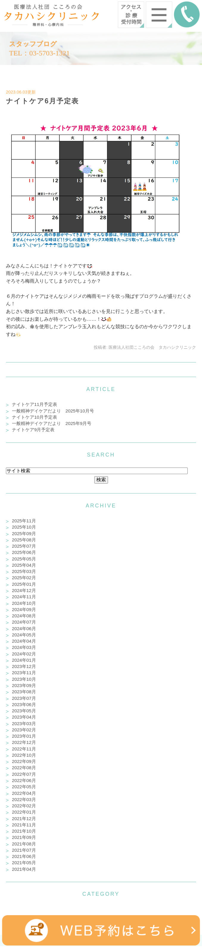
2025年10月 (24, 526)
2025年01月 (24, 584)
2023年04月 (24, 716)
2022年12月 (24, 742)
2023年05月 (24, 710)
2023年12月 (24, 666)
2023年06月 (24, 704)
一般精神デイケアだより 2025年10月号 (53, 410)
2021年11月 (24, 824)
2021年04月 (24, 869)
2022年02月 (24, 805)
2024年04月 (24, 641)
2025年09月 (24, 533)
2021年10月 (24, 831)
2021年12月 (24, 818)
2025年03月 (24, 571)
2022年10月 (24, 755)
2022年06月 (24, 780)
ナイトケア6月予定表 (42, 101)
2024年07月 (24, 621)
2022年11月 (24, 748)
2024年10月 (24, 603)
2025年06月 (24, 552)
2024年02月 (24, 653)
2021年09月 (24, 837)
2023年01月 (24, 736)
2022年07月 (24, 774)
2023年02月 (24, 729)
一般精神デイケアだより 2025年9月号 (51, 423)
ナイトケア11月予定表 (34, 404)
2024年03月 (24, 647)
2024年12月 (24, 590)
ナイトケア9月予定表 (33, 429)
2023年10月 (24, 679)
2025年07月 (24, 546)
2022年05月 (24, 786)
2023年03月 (24, 723)
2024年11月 (24, 596)
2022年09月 (24, 761)
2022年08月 (24, 767)
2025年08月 (24, 539)
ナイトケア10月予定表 (34, 417)
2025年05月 (24, 558)
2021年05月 (24, 862)
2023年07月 (24, 698)
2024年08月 (24, 615)
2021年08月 (24, 843)
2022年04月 (24, 793)
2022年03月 (24, 799)
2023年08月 (24, 691)
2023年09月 (24, 685)
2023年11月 (24, 672)
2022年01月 (24, 811)
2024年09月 (24, 609)
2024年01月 (24, 660)
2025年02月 (24, 577)
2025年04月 (24, 565)
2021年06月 (24, 856)
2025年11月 (24, 520)
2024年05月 (24, 634)
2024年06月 (24, 628)
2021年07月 (24, 850)
